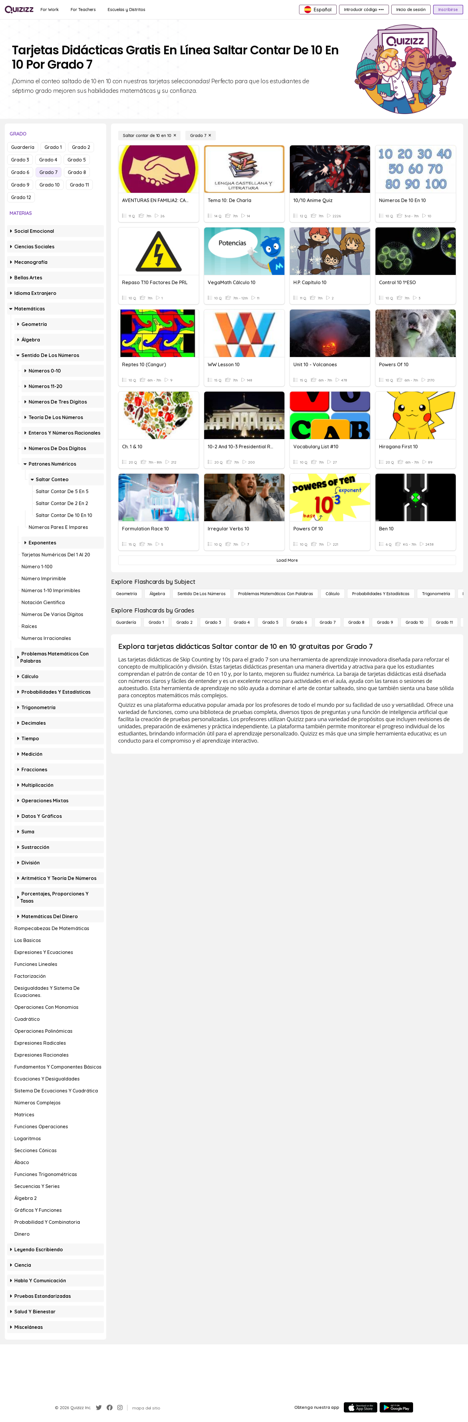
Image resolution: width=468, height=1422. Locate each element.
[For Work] (50, 9)
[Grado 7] (200, 135)
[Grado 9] (385, 622)
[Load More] (287, 560)
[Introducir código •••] (364, 9)
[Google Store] (396, 1407)
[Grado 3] (213, 622)
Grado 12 (21, 197)
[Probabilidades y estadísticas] (381, 593)
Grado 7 (48, 172)
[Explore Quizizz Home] (19, 9)
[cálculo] (333, 593)
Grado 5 (76, 160)
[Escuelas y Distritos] (126, 9)
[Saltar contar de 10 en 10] (149, 135)
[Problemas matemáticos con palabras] (275, 593)
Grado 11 (79, 185)
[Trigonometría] (436, 593)
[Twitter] (99, 1407)
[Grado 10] (415, 622)
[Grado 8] (356, 622)
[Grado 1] (156, 622)
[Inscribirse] (448, 9)
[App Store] (360, 1407)
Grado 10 (49, 185)
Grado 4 (48, 160)
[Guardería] (126, 622)
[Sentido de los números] (202, 593)
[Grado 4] (242, 622)
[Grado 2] (184, 622)
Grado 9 (20, 185)
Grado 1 (53, 147)
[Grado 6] (299, 622)
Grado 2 (81, 147)
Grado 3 (20, 160)
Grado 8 (77, 172)
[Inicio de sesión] (411, 9)
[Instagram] (120, 1407)
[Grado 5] (270, 622)
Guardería (22, 147)
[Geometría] (126, 593)
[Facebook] (110, 1407)
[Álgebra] (157, 593)
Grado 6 (20, 172)
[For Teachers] (83, 9)
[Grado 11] (444, 622)
